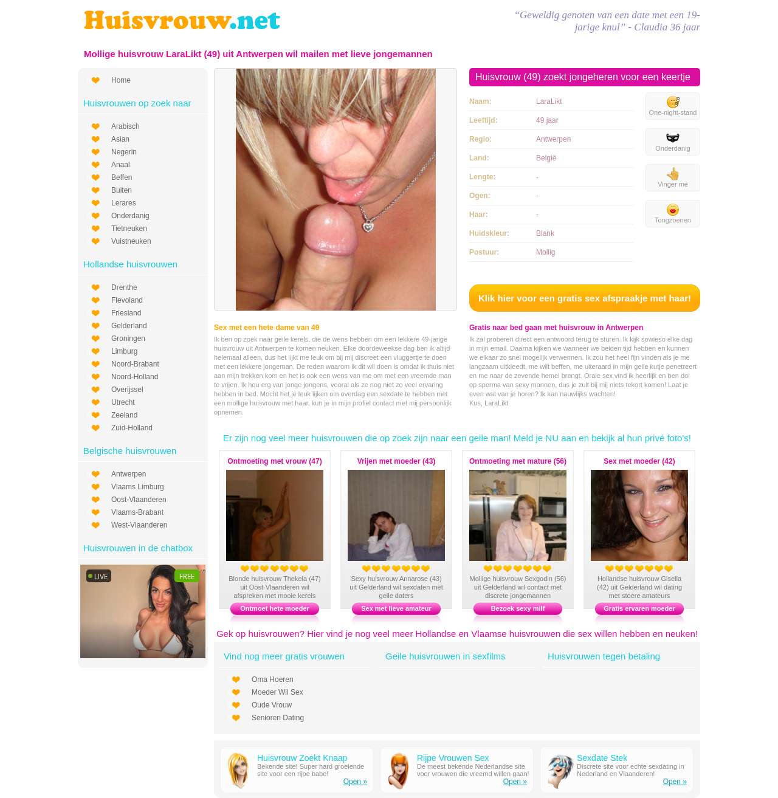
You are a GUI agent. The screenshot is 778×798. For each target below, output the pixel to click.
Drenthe (124, 287)
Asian (120, 139)
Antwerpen (128, 474)
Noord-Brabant (135, 364)
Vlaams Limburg (137, 487)
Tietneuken (129, 228)
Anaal (120, 164)
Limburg (124, 351)
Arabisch (125, 126)
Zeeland (124, 415)
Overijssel (127, 389)
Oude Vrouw (272, 705)
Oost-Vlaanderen (139, 499)
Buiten (121, 190)
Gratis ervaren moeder (639, 608)
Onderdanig (130, 216)
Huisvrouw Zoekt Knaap (302, 758)
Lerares (123, 203)
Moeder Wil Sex (277, 692)
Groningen (128, 338)
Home (121, 80)
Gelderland (129, 326)
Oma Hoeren (273, 679)
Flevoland (127, 300)
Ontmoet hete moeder (274, 608)
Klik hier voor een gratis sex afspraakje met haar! (584, 298)
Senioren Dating (278, 718)
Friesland (126, 313)
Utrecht (123, 402)
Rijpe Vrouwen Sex (453, 758)
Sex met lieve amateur (396, 608)
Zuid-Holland (132, 428)
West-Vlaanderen (139, 525)
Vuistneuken (131, 241)
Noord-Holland (134, 377)
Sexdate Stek (602, 758)
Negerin (124, 152)
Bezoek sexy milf (518, 608)
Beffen (121, 177)
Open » (355, 781)
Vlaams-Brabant (137, 512)
